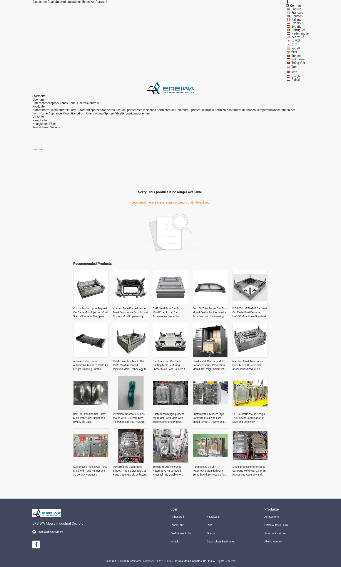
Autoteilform (40, 110)
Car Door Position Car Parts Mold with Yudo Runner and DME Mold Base (89, 418)
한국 (294, 44)
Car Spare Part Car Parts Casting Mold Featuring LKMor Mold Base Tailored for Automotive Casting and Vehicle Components (170, 365)
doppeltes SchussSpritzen (119, 110)
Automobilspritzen (89, 110)
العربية (295, 48)
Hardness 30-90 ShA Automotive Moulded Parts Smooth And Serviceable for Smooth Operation (209, 471)
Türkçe (296, 56)
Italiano (296, 19)
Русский (297, 23)
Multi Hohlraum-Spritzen (184, 110)
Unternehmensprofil (45, 103)
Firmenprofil (177, 516)
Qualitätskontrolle (88, 103)
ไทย (294, 67)
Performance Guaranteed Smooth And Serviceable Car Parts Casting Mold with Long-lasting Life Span (130, 471)
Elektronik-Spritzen (213, 110)
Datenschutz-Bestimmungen (221, 541)
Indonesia (298, 59)
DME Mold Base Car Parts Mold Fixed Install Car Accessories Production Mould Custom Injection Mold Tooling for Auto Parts (170, 312)
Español (296, 26)
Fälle (52, 124)
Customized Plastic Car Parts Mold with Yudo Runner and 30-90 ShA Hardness (90, 470)
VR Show (38, 117)
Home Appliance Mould (55, 113)
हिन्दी (294, 52)
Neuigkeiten (40, 124)
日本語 (296, 40)
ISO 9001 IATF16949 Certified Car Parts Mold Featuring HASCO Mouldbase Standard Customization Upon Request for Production (249, 312)
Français (297, 12)
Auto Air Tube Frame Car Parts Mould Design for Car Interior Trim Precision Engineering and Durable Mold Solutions (210, 312)
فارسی (296, 76)
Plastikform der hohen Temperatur (249, 110)
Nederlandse (300, 33)
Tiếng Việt (298, 63)
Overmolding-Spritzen (100, 113)
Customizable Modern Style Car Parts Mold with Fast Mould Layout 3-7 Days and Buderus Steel (208, 418)
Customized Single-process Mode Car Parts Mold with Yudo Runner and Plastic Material (168, 418)
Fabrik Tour (67, 103)
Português (298, 30)
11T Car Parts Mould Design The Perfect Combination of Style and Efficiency (248, 418)
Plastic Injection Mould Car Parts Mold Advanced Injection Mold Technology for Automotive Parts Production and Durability (130, 365)
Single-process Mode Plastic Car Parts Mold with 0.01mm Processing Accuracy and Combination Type (249, 471)
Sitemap (211, 533)
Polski (295, 79)
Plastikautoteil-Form (63, 110)
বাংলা (294, 71)
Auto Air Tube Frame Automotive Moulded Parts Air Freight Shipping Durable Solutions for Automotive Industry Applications (90, 365)
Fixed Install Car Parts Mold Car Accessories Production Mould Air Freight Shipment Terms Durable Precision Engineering (209, 365)
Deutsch (297, 16)
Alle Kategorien (273, 541)
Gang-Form (78, 113)
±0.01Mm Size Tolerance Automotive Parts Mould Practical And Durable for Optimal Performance (167, 471)
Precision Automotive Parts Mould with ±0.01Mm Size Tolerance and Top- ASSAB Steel (129, 418)
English (296, 9)
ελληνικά (297, 37)
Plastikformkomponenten (132, 113)
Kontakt (174, 541)
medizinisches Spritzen (152, 110)
